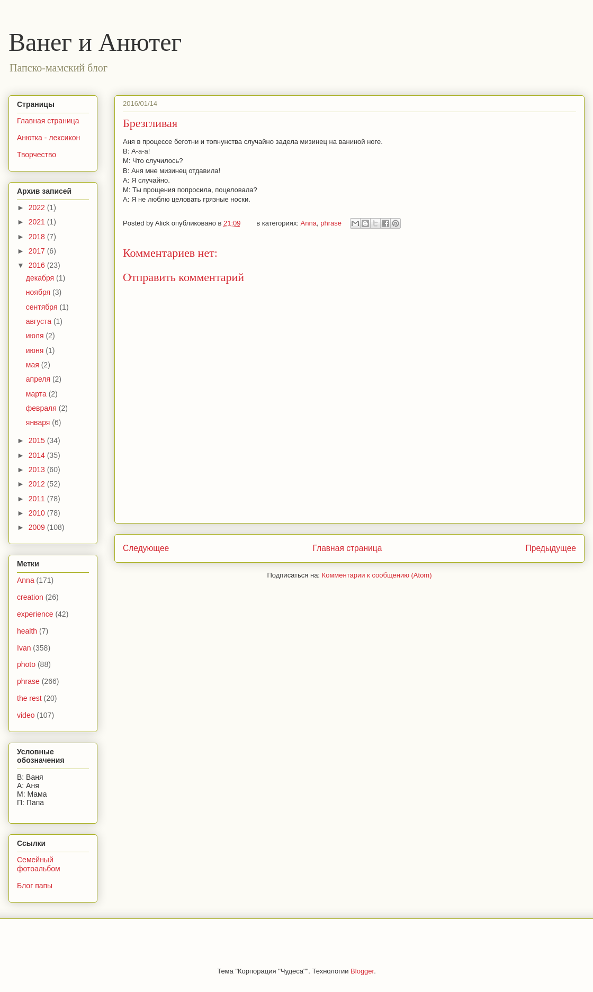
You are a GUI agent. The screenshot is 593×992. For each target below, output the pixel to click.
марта (37, 394)
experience (35, 614)
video (25, 715)
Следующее (146, 548)
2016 (38, 265)
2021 (38, 222)
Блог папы (34, 885)
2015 (38, 440)
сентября (43, 307)
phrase (331, 223)
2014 (38, 455)
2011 (38, 498)
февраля (42, 408)
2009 (38, 527)
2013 (38, 469)
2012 (38, 484)
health (27, 631)
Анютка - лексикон (48, 137)
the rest (29, 698)
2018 (38, 236)
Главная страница (347, 548)
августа (39, 321)
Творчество (36, 154)
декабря (41, 278)
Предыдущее (551, 548)
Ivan (24, 648)
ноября (39, 292)
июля (36, 335)
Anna (309, 223)
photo (26, 664)
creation (30, 597)
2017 (38, 251)
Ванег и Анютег (95, 42)
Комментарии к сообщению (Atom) (377, 575)
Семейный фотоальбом (38, 864)
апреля (39, 379)
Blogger (362, 971)
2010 (38, 513)
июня (36, 350)
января (39, 422)
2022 (38, 207)
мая (33, 364)
